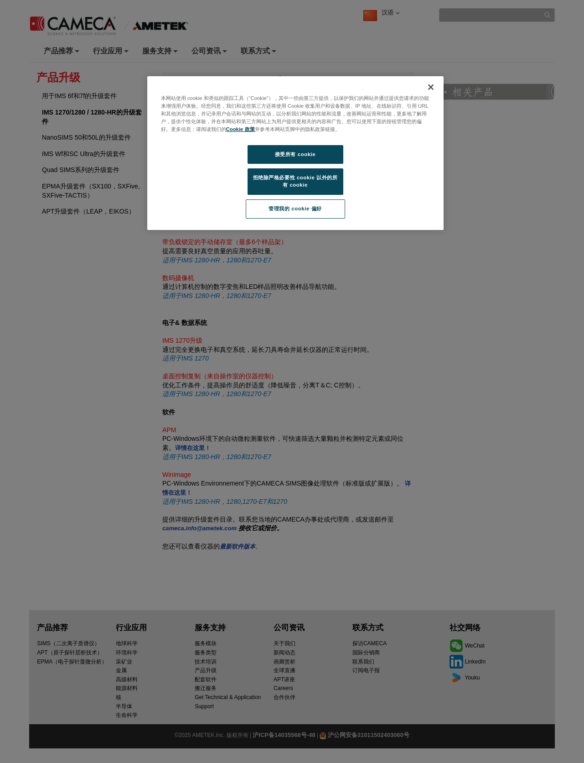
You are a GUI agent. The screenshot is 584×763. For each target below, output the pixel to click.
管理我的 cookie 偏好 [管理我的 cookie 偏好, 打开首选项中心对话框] (295, 208)
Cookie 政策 (240, 129)
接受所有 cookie (295, 154)
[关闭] (431, 87)
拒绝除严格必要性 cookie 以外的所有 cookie (295, 181)
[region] (295, 153)
